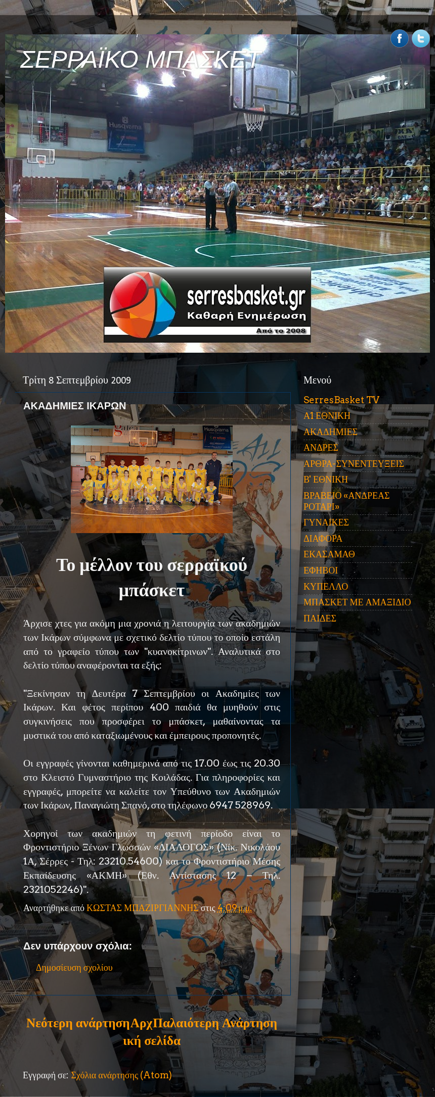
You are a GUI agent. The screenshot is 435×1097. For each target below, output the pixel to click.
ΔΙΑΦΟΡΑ (322, 538)
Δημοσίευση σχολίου (74, 967)
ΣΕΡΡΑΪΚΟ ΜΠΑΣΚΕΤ (140, 59)
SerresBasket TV (341, 400)
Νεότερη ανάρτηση (77, 1022)
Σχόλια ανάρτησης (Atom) (121, 1075)
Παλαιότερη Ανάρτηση (215, 1022)
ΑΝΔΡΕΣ (320, 447)
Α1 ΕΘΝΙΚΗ (327, 415)
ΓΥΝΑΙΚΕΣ (326, 522)
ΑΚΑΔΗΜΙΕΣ (330, 431)
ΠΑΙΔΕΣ (319, 618)
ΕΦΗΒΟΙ (320, 570)
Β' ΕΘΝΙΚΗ (325, 479)
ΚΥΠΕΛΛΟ (325, 586)
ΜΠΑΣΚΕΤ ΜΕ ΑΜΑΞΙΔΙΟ (357, 602)
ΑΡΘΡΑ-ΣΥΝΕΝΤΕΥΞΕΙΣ (353, 463)
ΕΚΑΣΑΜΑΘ (329, 554)
